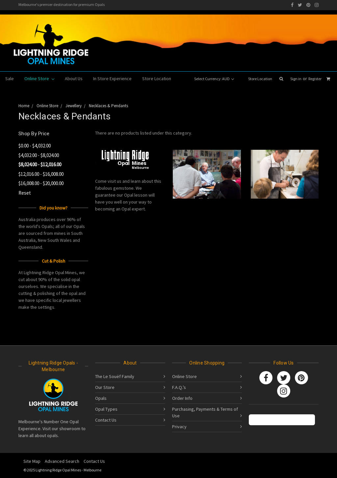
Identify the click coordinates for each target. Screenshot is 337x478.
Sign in (295, 78)
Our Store (105, 387)
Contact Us (106, 420)
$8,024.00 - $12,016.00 (39, 164)
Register (315, 78)
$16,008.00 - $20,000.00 (41, 183)
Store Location (260, 78)
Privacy (179, 427)
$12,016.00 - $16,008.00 (41, 174)
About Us (74, 78)
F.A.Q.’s (179, 387)
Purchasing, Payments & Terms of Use (205, 412)
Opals (101, 398)
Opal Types (106, 409)
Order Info (182, 398)
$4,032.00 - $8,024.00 (38, 155)
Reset (24, 193)
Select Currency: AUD (214, 78)
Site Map (31, 461)
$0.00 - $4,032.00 (34, 146)
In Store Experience (112, 78)
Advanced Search (62, 461)
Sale (9, 78)
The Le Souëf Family (114, 376)
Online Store (39, 78)
